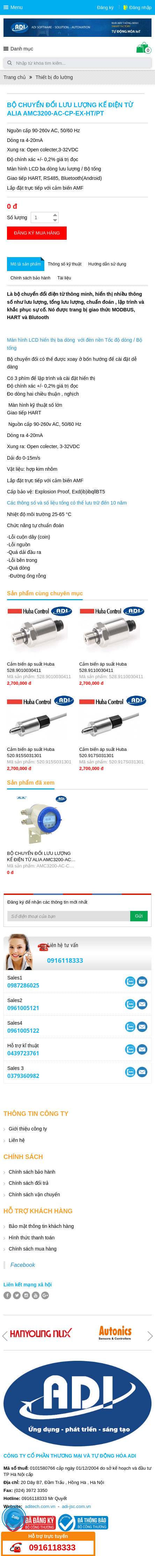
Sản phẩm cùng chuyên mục (45, 593)
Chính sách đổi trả (29, 1183)
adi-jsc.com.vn (76, 1506)
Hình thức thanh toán (31, 1237)
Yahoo (130, 981)
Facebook (22, 1265)
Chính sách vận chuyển (34, 1194)
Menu (16, 7)
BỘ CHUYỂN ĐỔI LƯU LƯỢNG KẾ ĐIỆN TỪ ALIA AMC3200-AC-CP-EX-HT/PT (40, 859)
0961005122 (23, 1030)
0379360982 (23, 1076)
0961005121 (23, 1008)
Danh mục (21, 48)
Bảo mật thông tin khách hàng (41, 1226)
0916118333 (65, 960)
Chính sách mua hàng (33, 1249)
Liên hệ (17, 1140)
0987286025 (23, 985)
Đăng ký (105, 7)
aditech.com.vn (40, 1506)
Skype (142, 981)
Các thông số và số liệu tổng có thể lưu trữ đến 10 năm (67, 503)
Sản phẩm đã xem (30, 783)
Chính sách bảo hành (32, 1172)
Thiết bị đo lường (54, 77)
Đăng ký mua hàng (37, 233)
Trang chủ (14, 77)
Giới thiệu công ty (28, 1129)
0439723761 (23, 1053)
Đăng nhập (141, 7)
